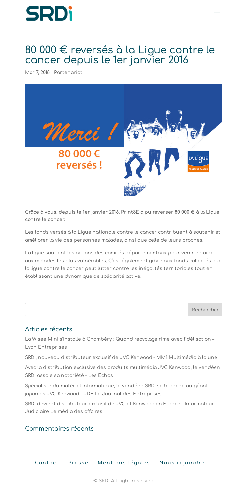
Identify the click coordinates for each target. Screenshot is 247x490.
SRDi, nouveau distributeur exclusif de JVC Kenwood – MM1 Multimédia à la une (121, 357)
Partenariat (68, 72)
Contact (47, 462)
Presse (78, 462)
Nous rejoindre (182, 462)
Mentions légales (124, 462)
